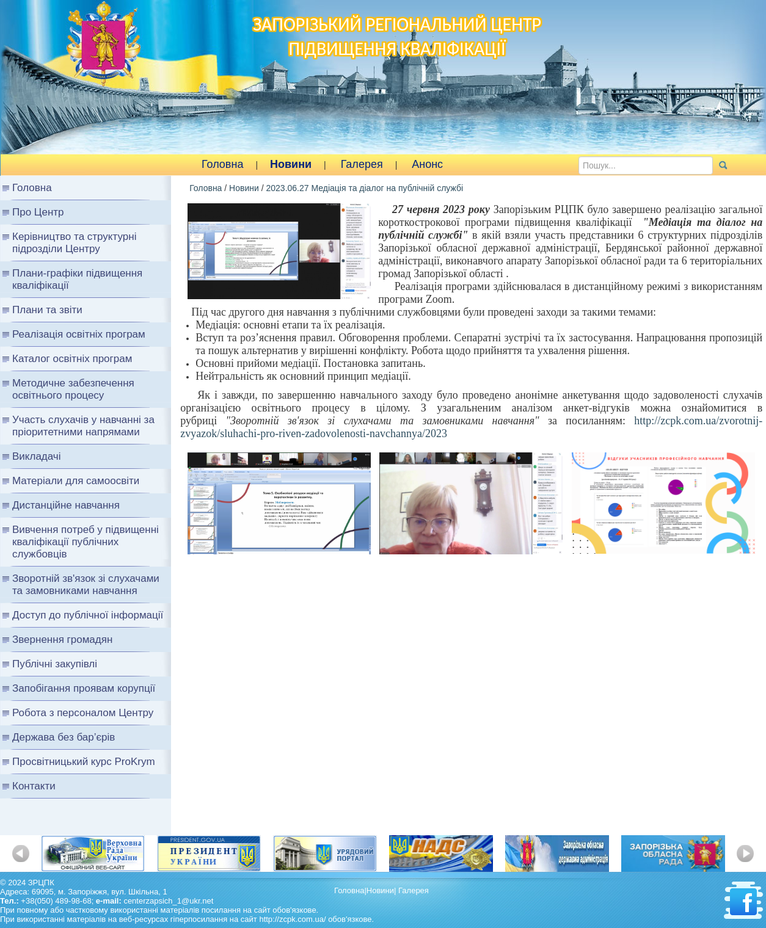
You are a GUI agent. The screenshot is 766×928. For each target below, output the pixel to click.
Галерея (362, 164)
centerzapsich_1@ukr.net (168, 900)
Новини (291, 164)
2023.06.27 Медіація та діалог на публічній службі (364, 188)
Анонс (427, 164)
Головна (222, 164)
